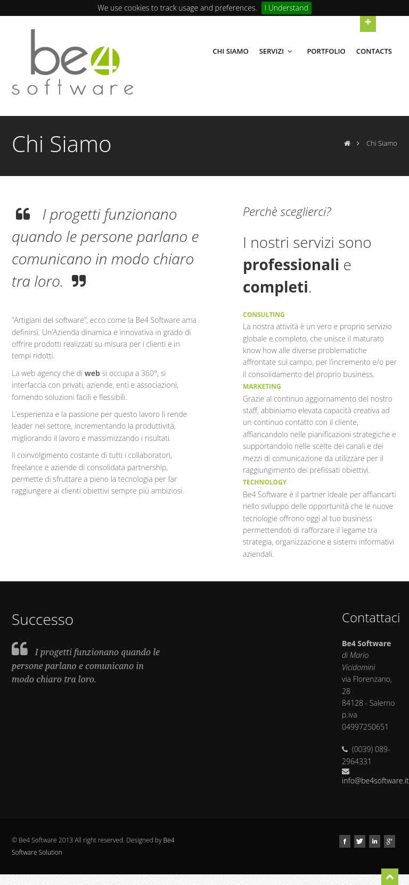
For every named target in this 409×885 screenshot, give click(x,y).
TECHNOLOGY (265, 482)
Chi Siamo (230, 51)
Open (368, 21)
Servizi (277, 51)
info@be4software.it (375, 780)
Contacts (374, 51)
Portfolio (326, 51)
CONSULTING (264, 314)
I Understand (286, 8)
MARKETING (262, 386)
